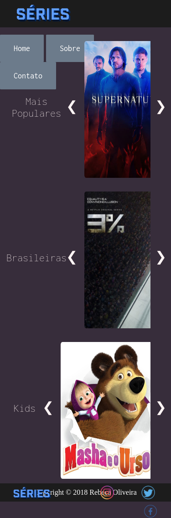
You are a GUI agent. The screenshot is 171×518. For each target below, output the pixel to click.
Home (22, 48)
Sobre (70, 48)
